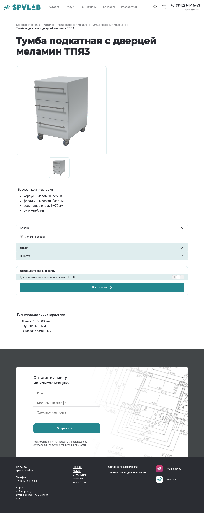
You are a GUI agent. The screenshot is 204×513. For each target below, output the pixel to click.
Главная (77, 466)
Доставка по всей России (123, 466)
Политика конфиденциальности (127, 472)
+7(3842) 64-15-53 (185, 5)
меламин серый (34, 236)
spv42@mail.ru (192, 9)
